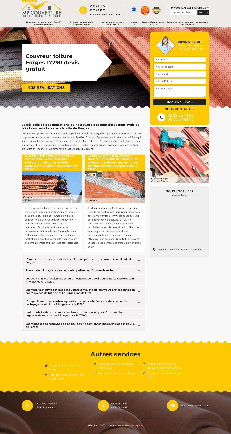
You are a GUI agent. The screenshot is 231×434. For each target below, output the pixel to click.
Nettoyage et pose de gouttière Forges (66, 367)
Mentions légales (134, 425)
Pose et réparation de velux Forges (117, 373)
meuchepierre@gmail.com (105, 14)
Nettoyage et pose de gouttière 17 (113, 23)
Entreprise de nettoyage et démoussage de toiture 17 (187, 23)
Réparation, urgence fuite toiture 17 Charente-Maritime (43, 23)
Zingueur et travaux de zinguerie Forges (81, 23)
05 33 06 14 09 (97, 6)
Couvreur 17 (133, 23)
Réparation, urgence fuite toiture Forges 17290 (67, 377)
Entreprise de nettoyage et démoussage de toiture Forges (163, 366)
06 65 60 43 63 (97, 10)
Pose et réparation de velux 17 (153, 23)
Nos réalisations (46, 87)
